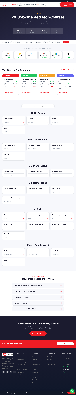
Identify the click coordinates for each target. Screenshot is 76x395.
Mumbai (17, 1)
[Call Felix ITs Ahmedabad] (39, 1)
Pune (3, 1)
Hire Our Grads (52, 4)
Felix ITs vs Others (51, 367)
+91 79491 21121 (67, 371)
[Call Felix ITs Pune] (9, 1)
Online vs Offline (51, 364)
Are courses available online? (38, 297)
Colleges (42, 4)
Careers (34, 374)
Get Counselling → (67, 69)
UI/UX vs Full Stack (51, 362)
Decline (64, 392)
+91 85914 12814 (67, 364)
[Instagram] (14, 372)
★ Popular (66, 42)
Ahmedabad (31, 1)
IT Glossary (49, 359)
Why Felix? (21, 4)
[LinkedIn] (7, 372)
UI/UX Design (6, 42)
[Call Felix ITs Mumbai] (23, 1)
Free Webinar (35, 369)
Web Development (16, 42)
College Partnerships (37, 380)
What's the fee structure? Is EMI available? (38, 309)
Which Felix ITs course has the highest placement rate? (38, 285)
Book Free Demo (67, 4)
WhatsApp (66, 360)
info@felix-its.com (69, 1)
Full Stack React (21, 359)
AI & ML (46, 42)
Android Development (22, 369)
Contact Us (47, 4)
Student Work (35, 367)
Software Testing (28, 42)
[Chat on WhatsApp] (58, 4)
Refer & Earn (35, 372)
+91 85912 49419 (67, 358)
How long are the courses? (38, 303)
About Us (34, 356)
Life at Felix (34, 359)
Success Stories (36, 364)
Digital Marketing (38, 42)
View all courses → (21, 374)
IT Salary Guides (51, 356)
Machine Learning (21, 372)
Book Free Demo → (38, 333)
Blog (33, 382)
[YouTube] (11, 372)
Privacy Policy (37, 393)
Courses (15, 4)
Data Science (20, 367)
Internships (35, 4)
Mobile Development (56, 42)
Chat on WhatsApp (58, 1)
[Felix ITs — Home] (7, 4)
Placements (27, 4)
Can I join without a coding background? (38, 291)
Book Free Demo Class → (65, 344)
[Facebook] (3, 372)
